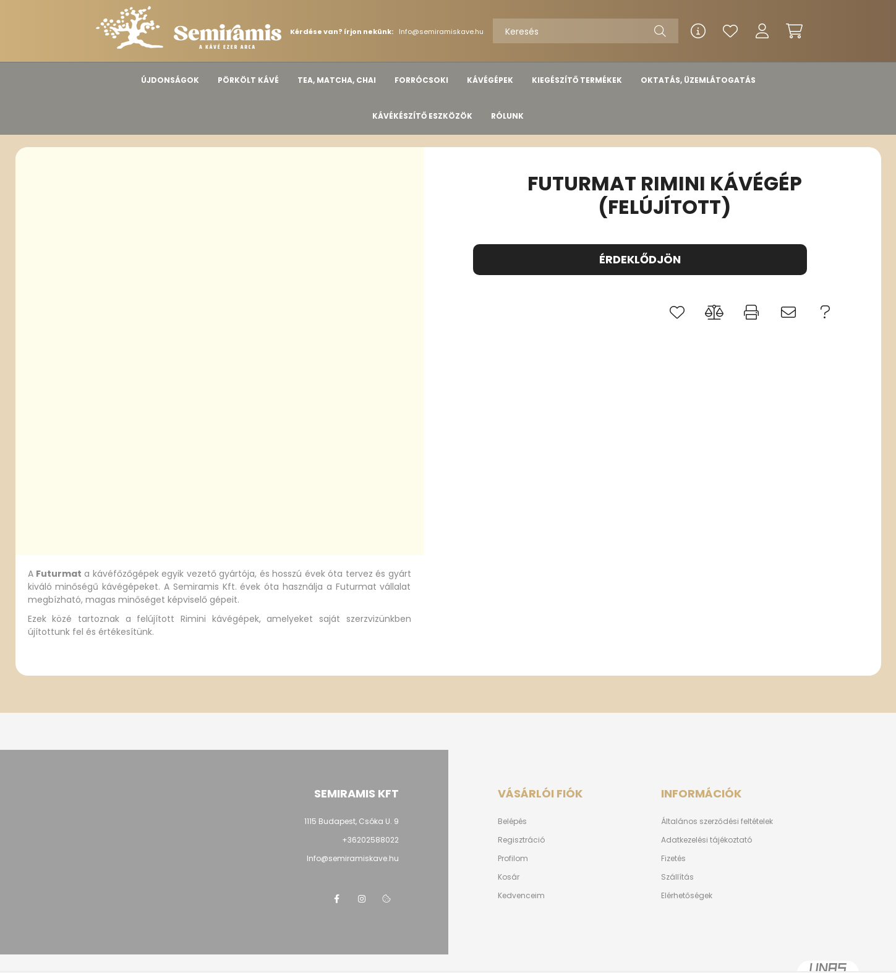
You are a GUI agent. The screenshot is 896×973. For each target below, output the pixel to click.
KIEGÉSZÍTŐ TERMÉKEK (577, 80)
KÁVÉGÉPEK (490, 80)
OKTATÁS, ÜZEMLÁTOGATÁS (698, 80)
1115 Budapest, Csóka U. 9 (351, 821)
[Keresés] (585, 31)
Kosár (508, 877)
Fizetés (673, 858)
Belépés (512, 821)
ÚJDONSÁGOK (170, 80)
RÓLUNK (507, 116)
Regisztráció (521, 840)
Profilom (513, 858)
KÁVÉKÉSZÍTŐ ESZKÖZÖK (422, 116)
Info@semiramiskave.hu (441, 31)
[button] (677, 312)
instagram (361, 898)
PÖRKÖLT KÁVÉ (248, 80)
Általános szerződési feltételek (717, 821)
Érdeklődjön (640, 259)
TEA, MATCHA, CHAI (336, 80)
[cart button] (794, 31)
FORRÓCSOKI (421, 80)
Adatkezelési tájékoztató (706, 840)
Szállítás (677, 877)
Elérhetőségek (686, 895)
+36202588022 (370, 840)
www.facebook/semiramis (337, 898)
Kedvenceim (521, 895)
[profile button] (762, 31)
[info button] (698, 31)
